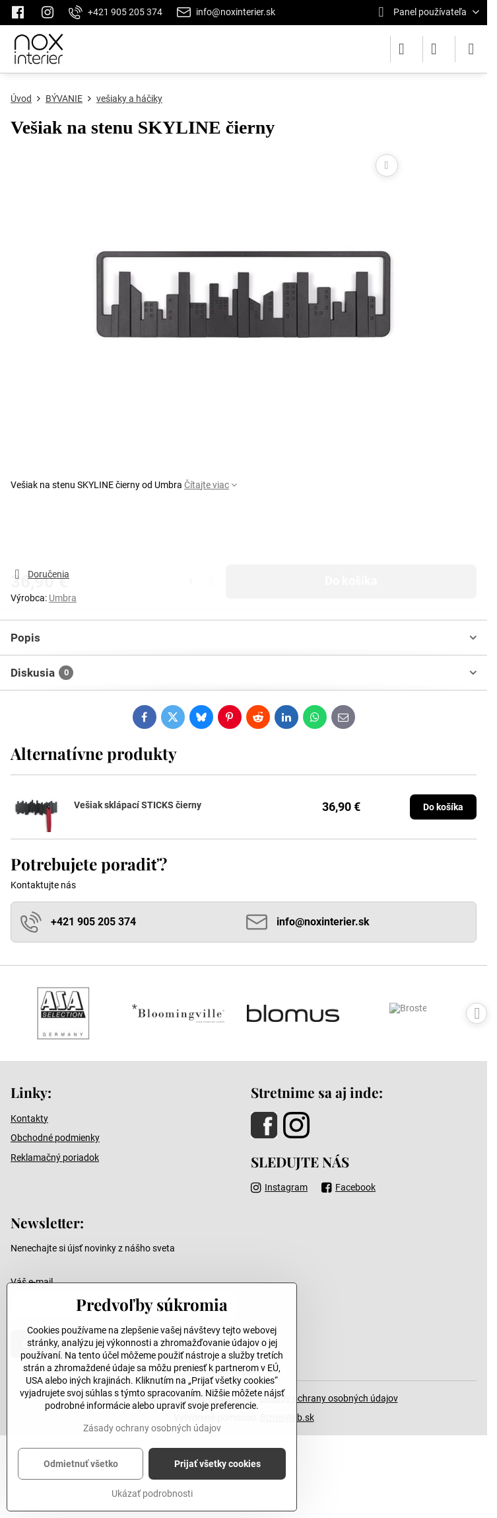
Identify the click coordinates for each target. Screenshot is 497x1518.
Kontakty (29, 1118)
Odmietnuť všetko (81, 1463)
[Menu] (471, 49)
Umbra (63, 598)
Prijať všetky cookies (217, 1463)
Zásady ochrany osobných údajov (329, 1398)
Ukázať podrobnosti (152, 1493)
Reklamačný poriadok (55, 1157)
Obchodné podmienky (55, 1137)
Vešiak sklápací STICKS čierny (137, 805)
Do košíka (351, 529)
